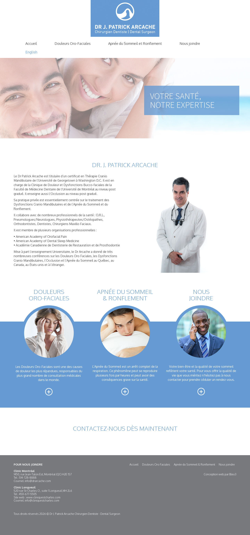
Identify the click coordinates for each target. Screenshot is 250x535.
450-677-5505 (28, 494)
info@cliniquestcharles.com (42, 500)
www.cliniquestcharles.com (43, 497)
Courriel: (19, 481)
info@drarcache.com (38, 481)
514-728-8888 (28, 477)
